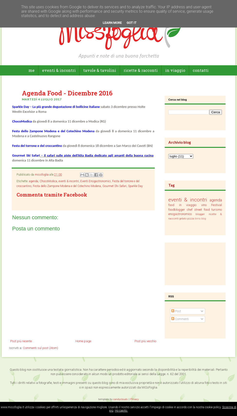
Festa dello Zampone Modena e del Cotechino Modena (67, 186)
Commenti (180, 319)
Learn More (112, 23)
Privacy (134, 399)
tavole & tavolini (99, 70)
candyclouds (120, 399)
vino (204, 205)
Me (31, 70)
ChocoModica (48, 181)
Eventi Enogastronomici (95, 181)
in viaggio (175, 70)
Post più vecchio (145, 341)
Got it (132, 23)
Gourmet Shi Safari (114, 186)
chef (189, 209)
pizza (190, 218)
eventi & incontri (59, 70)
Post (176, 311)
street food (202, 209)
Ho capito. (121, 410)
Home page (83, 341)
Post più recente (21, 341)
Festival (216, 205)
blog (203, 218)
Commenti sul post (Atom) (40, 348)
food (171, 205)
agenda (33, 181)
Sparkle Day (135, 186)
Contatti (201, 70)
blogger (200, 214)
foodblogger (176, 209)
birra (198, 218)
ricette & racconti (141, 70)
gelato (183, 218)
